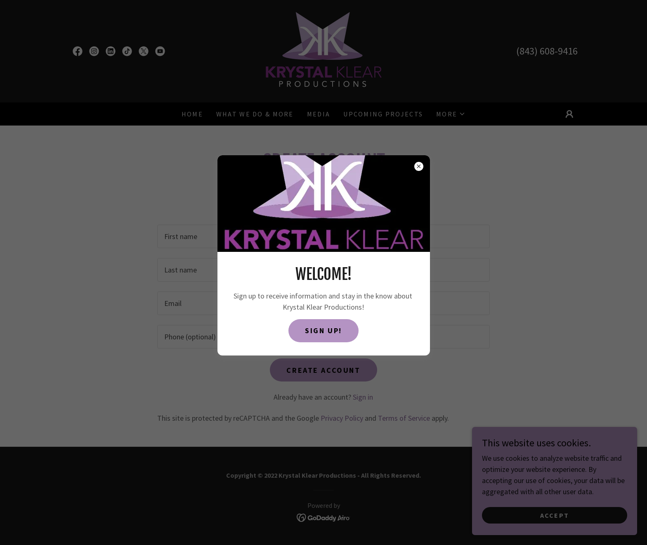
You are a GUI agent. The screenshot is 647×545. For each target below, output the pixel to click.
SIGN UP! (323, 330)
